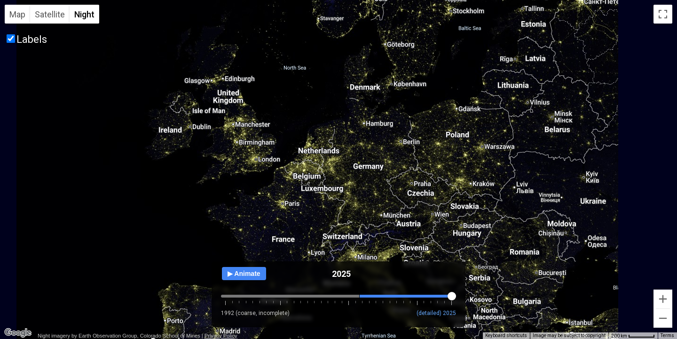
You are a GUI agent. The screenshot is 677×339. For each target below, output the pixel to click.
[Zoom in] (662, 299)
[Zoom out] (662, 318)
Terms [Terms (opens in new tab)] (667, 335)
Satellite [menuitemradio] (50, 14)
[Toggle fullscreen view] (662, 14)
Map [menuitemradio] (17, 14)
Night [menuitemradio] (84, 14)
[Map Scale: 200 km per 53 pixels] (633, 335)
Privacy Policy (221, 336)
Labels (31, 39)
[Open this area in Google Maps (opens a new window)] (17, 333)
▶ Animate (244, 273)
